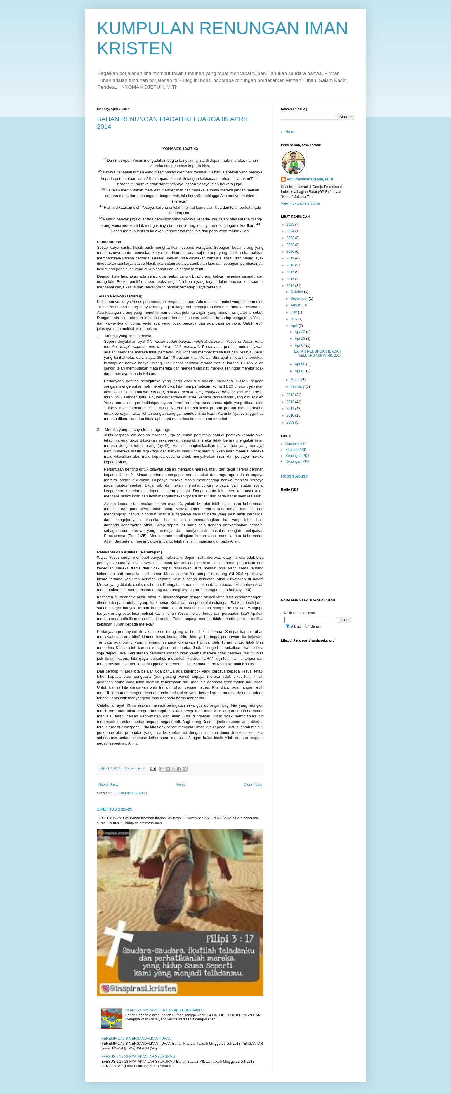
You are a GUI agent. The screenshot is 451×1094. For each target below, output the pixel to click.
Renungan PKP (297, 461)
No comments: (135, 768)
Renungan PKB (297, 456)
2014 (291, 286)
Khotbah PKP (295, 450)
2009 (291, 422)
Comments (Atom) (132, 793)
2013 (291, 395)
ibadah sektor (295, 444)
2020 (291, 252)
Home (181, 785)
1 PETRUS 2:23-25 (114, 809)
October (297, 292)
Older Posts (253, 785)
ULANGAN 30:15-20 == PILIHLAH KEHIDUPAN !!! (164, 1010)
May (294, 319)
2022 (291, 245)
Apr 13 (300, 339)
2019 (291, 258)
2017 (291, 272)
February (298, 386)
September (300, 299)
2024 (291, 231)
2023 (291, 238)
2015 (291, 279)
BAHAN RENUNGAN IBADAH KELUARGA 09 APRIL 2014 (317, 353)
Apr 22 (300, 332)
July (294, 312)
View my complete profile (300, 203)
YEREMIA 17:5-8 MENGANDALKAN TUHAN (136, 1038)
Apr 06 (300, 364)
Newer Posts (108, 785)
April (295, 326)
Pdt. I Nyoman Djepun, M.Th (310, 179)
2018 (291, 265)
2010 (291, 415)
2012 (291, 402)
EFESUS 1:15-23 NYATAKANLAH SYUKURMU (138, 1057)
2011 (291, 409)
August (297, 305)
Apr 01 (300, 371)
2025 (291, 224)
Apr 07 (300, 346)
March (296, 380)
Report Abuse (294, 476)
